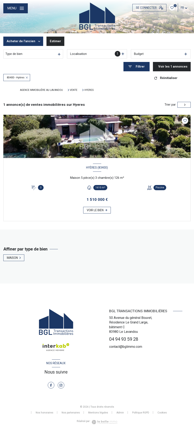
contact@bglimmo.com (125, 347)
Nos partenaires (71, 412)
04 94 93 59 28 (123, 339)
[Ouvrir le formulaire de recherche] (136, 66)
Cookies (162, 412)
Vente (73, 90)
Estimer (55, 41)
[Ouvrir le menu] (15, 8)
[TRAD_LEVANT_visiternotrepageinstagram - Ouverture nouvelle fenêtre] (61, 385)
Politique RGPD (140, 412)
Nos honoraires (44, 412)
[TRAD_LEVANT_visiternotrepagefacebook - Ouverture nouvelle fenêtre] (51, 385)
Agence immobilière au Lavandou (41, 90)
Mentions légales (98, 412)
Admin (120, 412)
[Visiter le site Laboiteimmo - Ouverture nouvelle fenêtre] (104, 422)
